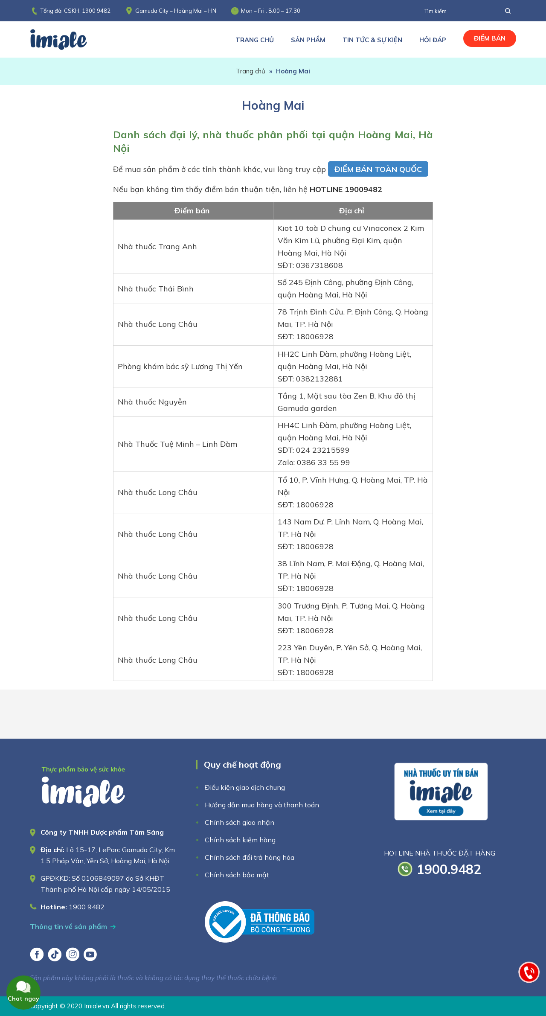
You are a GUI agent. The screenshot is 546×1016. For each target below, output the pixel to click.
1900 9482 (96, 10)
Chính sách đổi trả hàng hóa (249, 857)
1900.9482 (449, 869)
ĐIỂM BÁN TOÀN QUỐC (378, 169)
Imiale (70, 39)
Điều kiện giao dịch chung (245, 787)
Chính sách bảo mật (237, 874)
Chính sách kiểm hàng (240, 840)
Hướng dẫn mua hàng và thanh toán (262, 805)
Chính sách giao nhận (239, 822)
